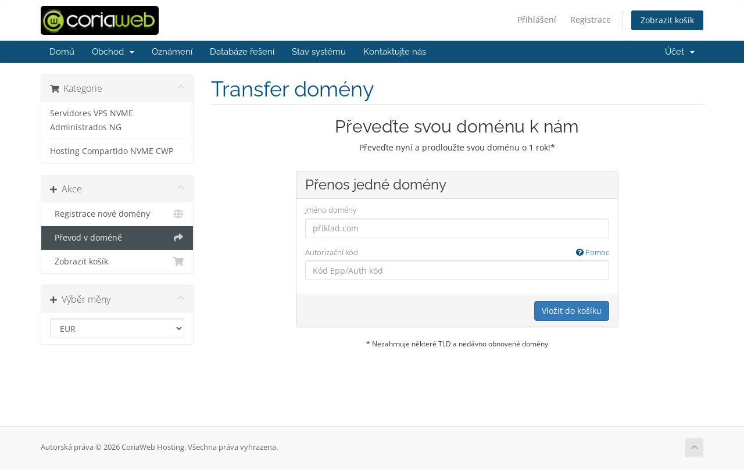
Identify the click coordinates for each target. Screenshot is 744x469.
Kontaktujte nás (394, 51)
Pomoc (592, 252)
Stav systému (319, 51)
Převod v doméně (117, 238)
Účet (680, 51)
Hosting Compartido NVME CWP (111, 151)
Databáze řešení (242, 51)
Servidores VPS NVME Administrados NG (91, 120)
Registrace (590, 19)
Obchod (113, 51)
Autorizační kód (457, 252)
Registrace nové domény (117, 214)
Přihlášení (536, 19)
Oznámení (172, 51)
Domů (61, 51)
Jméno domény (330, 210)
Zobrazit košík (667, 20)
